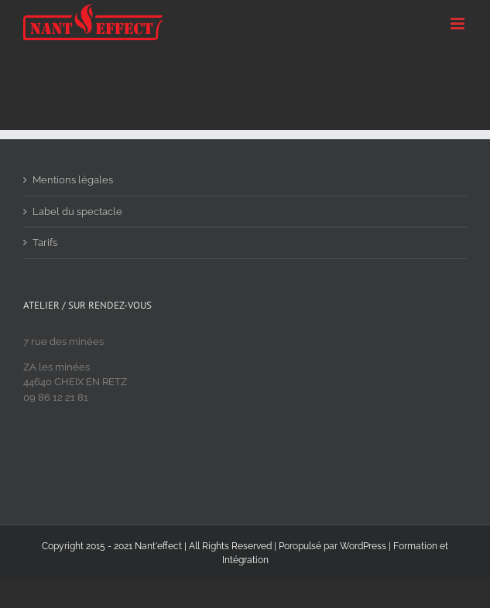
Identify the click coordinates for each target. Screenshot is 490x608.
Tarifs (45, 242)
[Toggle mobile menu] (459, 23)
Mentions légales (73, 180)
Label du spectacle (77, 211)
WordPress (363, 546)
